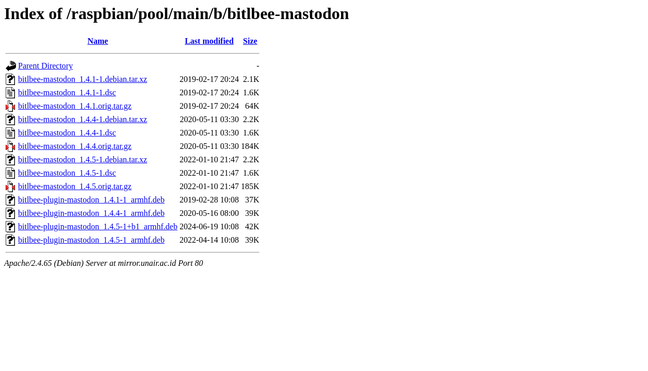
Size (250, 41)
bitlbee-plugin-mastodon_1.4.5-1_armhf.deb (91, 239)
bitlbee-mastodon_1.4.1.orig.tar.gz (75, 106)
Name (97, 41)
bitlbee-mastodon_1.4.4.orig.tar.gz (75, 146)
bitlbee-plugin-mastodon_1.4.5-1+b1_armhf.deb (97, 226)
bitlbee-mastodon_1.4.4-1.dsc (67, 132)
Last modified (209, 41)
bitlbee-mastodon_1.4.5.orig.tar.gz (75, 186)
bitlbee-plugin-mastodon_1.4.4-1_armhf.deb (91, 213)
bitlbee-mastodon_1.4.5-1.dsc (67, 172)
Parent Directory (45, 65)
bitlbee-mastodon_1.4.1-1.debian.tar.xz (82, 79)
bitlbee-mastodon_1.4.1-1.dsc (67, 92)
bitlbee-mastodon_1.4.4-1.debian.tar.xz (82, 119)
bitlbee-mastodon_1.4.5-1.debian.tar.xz (82, 159)
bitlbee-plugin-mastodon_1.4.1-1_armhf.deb (91, 199)
